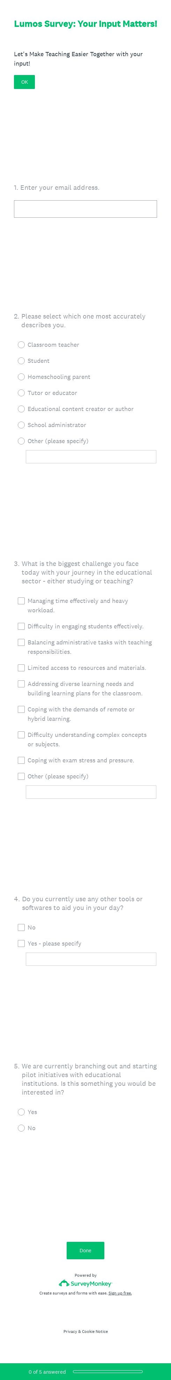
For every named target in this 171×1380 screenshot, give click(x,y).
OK (24, 82)
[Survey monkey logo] (86, 1283)
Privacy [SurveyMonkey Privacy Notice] (70, 1331)
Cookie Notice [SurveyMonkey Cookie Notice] (95, 1331)
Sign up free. (120, 1293)
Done (85, 1250)
